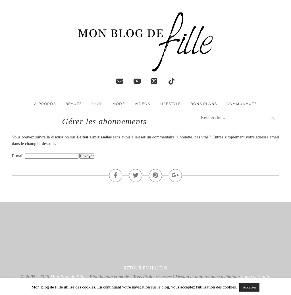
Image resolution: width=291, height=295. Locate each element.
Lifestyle (170, 104)
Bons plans (203, 104)
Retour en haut (145, 268)
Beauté (73, 104)
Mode (119, 104)
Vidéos (142, 104)
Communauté (241, 104)
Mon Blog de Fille (68, 276)
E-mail (18, 155)
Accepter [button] (249, 287)
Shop (97, 104)
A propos (45, 104)
